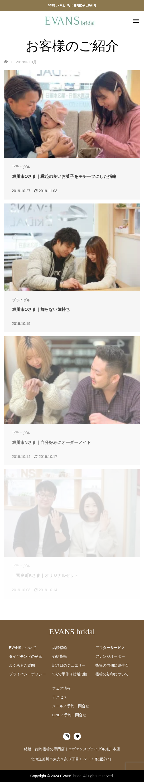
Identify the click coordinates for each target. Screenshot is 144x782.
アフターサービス (110, 648)
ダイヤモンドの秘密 (25, 656)
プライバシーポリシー (27, 674)
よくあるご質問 (22, 665)
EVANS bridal (72, 631)
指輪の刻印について (112, 674)
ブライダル (21, 167)
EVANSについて (22, 648)
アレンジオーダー (110, 656)
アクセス (59, 697)
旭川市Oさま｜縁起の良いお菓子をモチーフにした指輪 (64, 176)
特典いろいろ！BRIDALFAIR (72, 5)
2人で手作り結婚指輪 (70, 674)
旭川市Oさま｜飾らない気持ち (41, 309)
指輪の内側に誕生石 (112, 665)
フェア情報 (61, 688)
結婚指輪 (59, 648)
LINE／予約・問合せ (69, 715)
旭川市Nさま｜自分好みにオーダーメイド (51, 442)
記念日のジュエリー (68, 665)
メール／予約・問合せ (70, 706)
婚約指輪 (59, 656)
